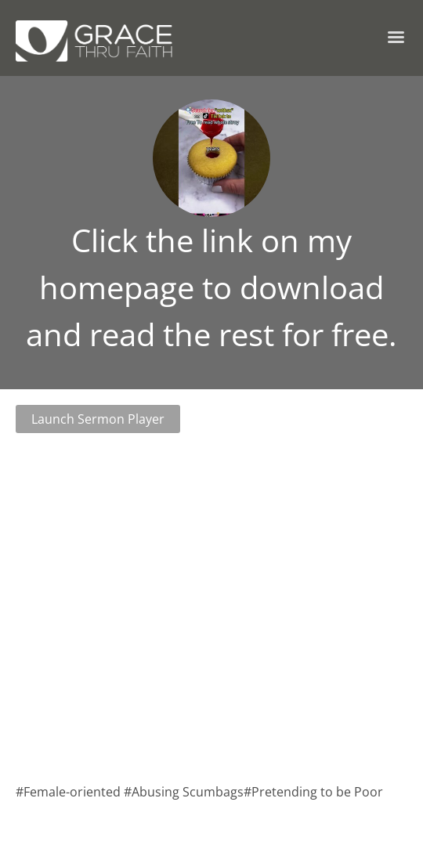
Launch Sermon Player (97, 419)
